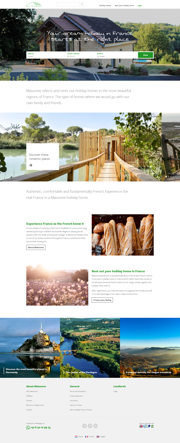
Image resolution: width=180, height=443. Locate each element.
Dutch (79, 436)
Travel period (73, 53)
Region (31, 53)
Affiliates (29, 396)
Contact (29, 409)
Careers (29, 400)
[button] (46, 56)
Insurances (74, 400)
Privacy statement (76, 396)
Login (140, 5)
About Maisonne (36, 247)
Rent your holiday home (124, 5)
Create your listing (102, 300)
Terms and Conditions (78, 391)
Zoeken (82, 4)
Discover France (76, 405)
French (89, 436)
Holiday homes (105, 5)
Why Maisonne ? (32, 391)
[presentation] (171, 147)
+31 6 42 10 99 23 (38, 427)
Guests (100, 53)
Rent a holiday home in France (81, 409)
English (101, 436)
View (145, 54)
